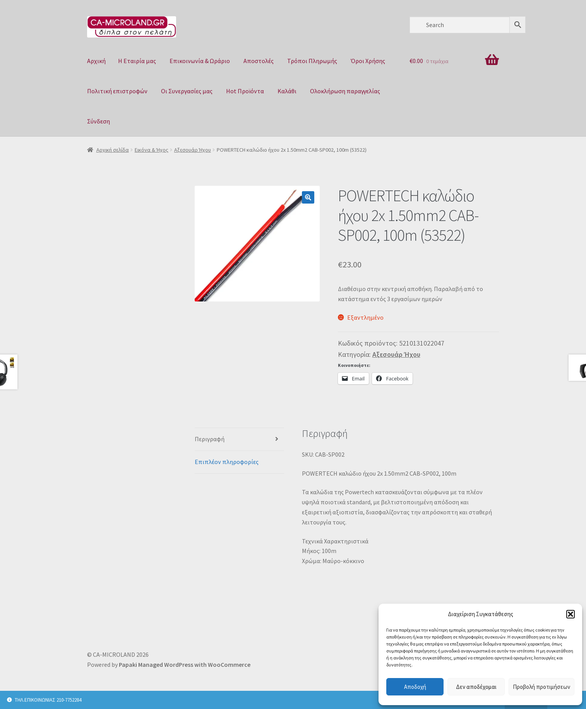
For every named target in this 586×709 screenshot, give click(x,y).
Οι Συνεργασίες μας (186, 91)
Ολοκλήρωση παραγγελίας (345, 91)
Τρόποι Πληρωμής (312, 61)
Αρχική (96, 61)
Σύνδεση (98, 121)
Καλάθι (287, 91)
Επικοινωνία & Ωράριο (200, 61)
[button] (570, 614)
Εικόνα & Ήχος (151, 149)
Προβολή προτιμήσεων (541, 686)
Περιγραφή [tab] (209, 439)
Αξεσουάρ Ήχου (192, 149)
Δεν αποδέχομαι (476, 686)
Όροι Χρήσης (368, 61)
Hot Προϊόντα (245, 91)
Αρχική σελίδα (112, 149)
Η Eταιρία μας (137, 61)
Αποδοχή (415, 686)
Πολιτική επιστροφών (117, 91)
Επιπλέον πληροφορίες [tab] (227, 462)
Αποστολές (258, 61)
